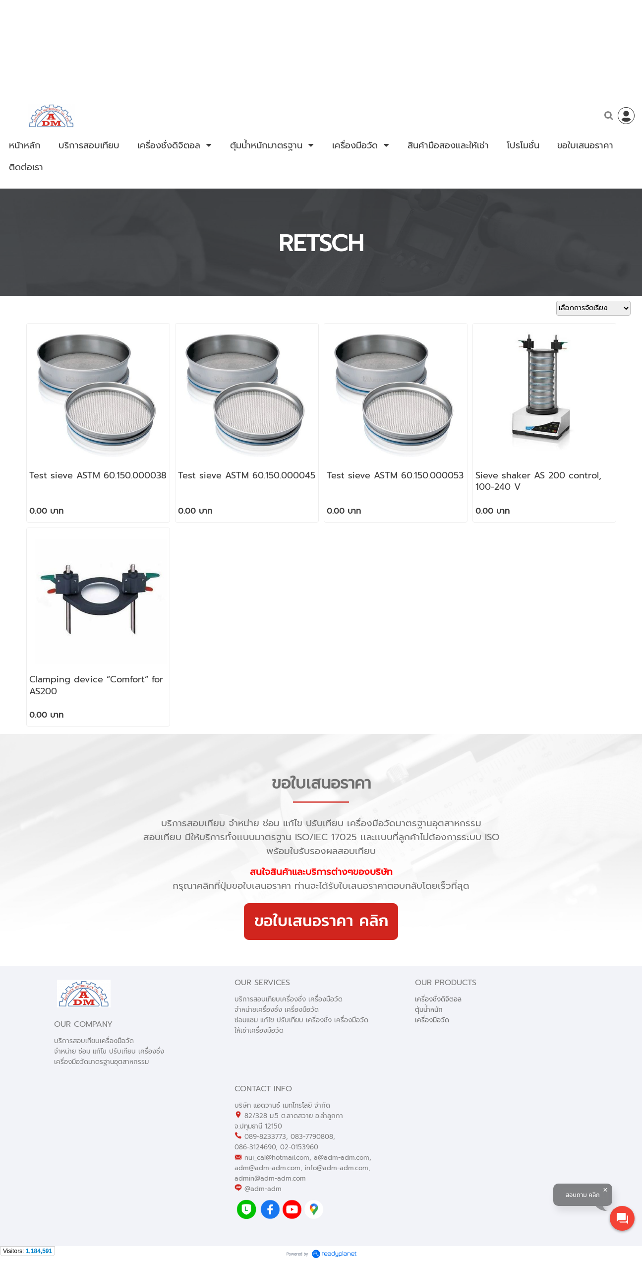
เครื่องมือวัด (432, 1020)
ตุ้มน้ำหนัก (429, 1009)
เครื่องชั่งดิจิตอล (438, 999)
